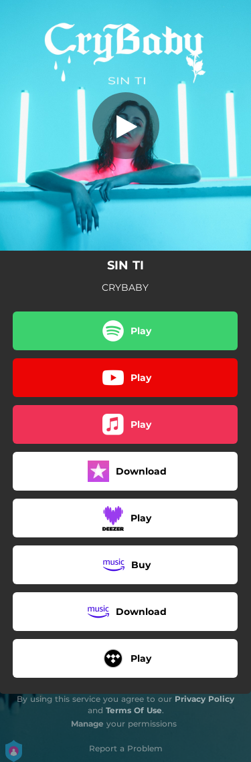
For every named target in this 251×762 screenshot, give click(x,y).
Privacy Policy (204, 699)
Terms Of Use (134, 710)
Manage (87, 724)
